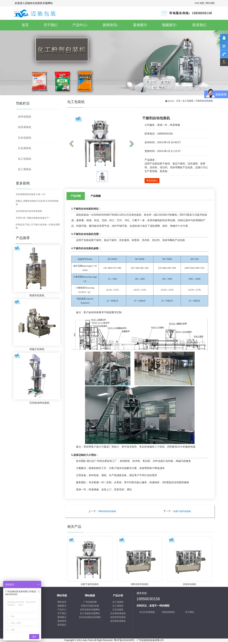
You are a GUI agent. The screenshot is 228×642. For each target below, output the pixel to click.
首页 (29, 25)
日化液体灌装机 (118, 613)
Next (132, 144)
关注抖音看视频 (147, 612)
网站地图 (210, 3)
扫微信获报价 (168, 612)
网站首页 (61, 602)
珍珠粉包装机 (189, 584)
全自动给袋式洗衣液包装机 (29, 211)
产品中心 (80, 25)
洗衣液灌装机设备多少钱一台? (31, 194)
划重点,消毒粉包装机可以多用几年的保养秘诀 (37, 202)
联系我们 (199, 25)
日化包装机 (24, 137)
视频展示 (169, 25)
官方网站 (189, 612)
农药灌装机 (24, 127)
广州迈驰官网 (90, 602)
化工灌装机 (24, 169)
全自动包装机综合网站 (90, 617)
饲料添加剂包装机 (107, 511)
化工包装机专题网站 (90, 613)
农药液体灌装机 (118, 621)
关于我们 (50, 25)
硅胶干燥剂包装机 (182, 511)
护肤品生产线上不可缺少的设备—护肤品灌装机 (38, 226)
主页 (178, 101)
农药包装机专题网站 (90, 609)
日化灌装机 (24, 148)
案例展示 (140, 25)
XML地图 (199, 3)
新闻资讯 (110, 25)
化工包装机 (187, 101)
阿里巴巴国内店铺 (90, 606)
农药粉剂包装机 (118, 617)
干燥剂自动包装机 (204, 101)
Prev (72, 144)
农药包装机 (24, 116)
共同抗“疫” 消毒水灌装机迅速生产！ (33, 218)
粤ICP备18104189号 (124, 640)
